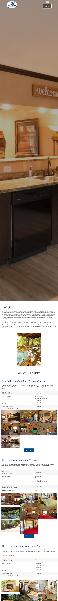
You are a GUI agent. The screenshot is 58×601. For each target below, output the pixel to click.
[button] (47, 2)
